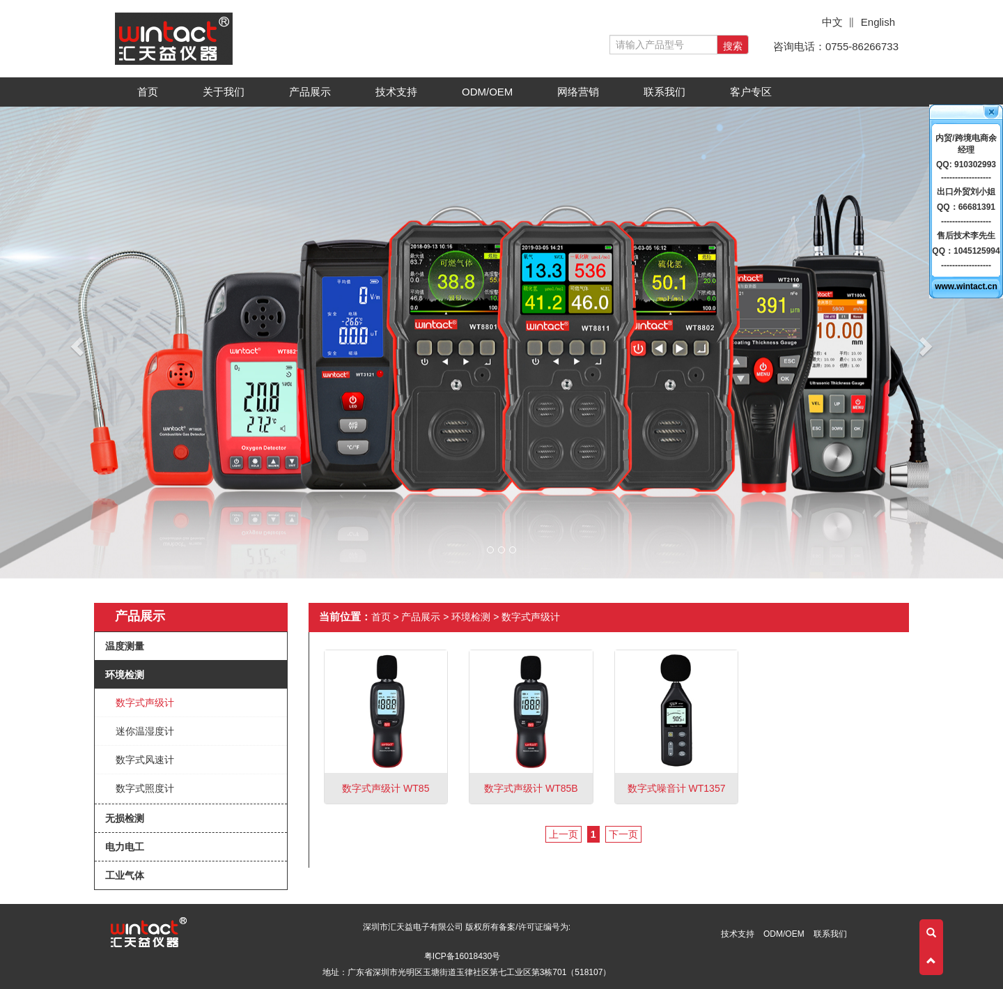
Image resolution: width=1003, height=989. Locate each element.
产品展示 (314, 95)
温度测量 (124, 646)
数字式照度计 (145, 788)
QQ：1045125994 (966, 251)
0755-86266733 (862, 46)
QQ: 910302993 (966, 164)
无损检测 (124, 818)
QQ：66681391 (966, 207)
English (878, 22)
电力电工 (124, 846)
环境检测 (124, 674)
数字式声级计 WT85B (531, 788)
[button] (75, 342)
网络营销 (578, 92)
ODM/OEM (487, 92)
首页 (147, 92)
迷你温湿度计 (145, 731)
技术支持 (400, 95)
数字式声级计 (145, 702)
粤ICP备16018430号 (462, 956)
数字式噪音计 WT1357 (677, 788)
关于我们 (228, 95)
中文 (832, 22)
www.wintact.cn (966, 286)
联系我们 (664, 92)
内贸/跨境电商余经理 (965, 144)
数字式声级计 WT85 (385, 788)
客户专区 (755, 95)
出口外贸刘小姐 (966, 192)
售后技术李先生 (966, 235)
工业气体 (124, 875)
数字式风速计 (145, 759)
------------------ (966, 178)
